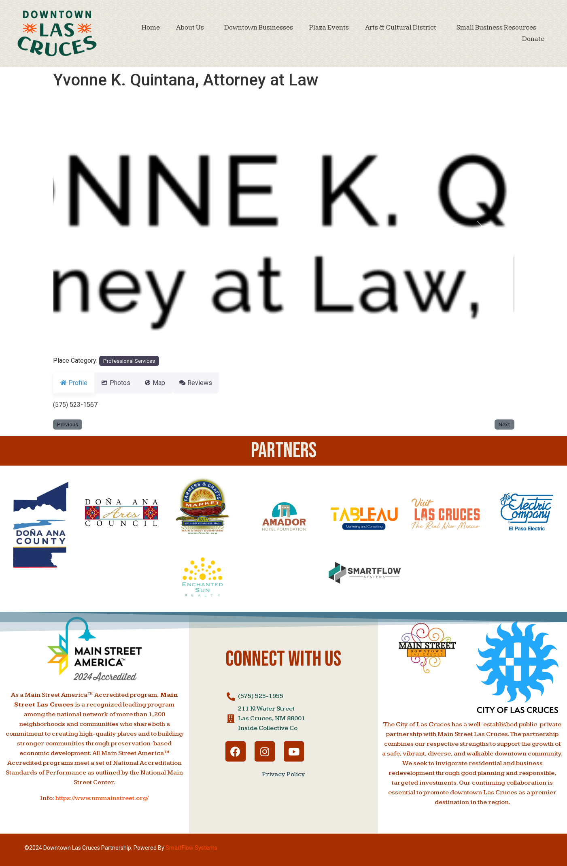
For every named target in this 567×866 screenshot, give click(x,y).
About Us (192, 27)
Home (151, 27)
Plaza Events (329, 27)
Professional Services (129, 361)
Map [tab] (164, 383)
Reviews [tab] (210, 383)
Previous (67, 424)
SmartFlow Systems (191, 848)
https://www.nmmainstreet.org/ (102, 798)
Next (504, 424)
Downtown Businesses (258, 27)
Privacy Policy (283, 774)
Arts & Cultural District (402, 27)
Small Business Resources (496, 27)
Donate (533, 39)
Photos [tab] (120, 383)
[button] (87, 226)
